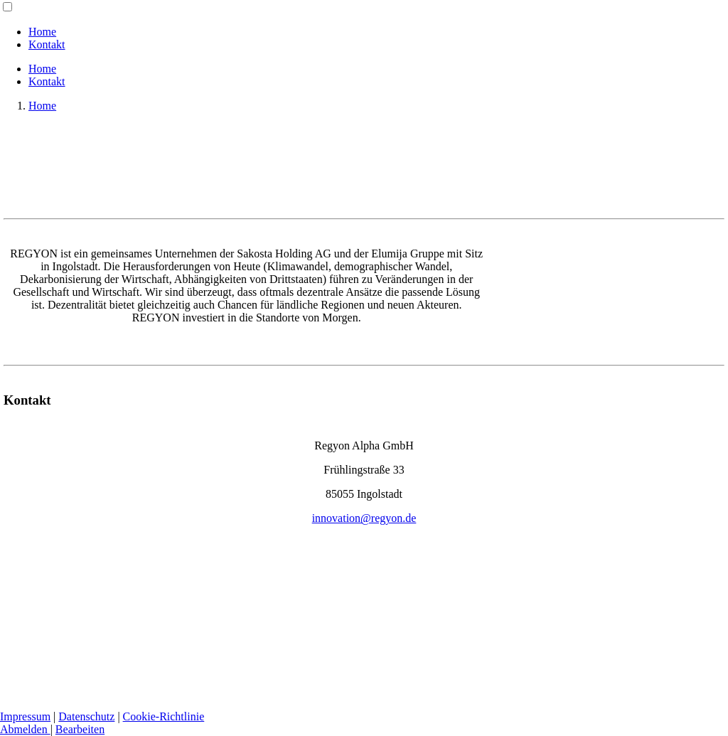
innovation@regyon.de (364, 518)
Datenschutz (86, 716)
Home (42, 32)
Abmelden (25, 729)
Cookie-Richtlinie (164, 716)
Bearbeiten (80, 729)
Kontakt (46, 44)
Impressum (25, 716)
